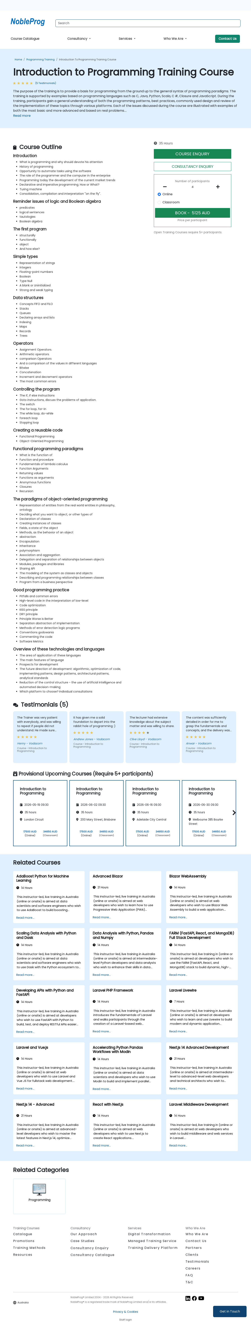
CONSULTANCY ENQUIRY (192, 166)
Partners (193, 1247)
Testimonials (197, 1261)
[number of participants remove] (166, 187)
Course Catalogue (25, 38)
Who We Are (174, 38)
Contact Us (227, 38)
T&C (189, 1282)
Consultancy (77, 38)
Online (167, 194)
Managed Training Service (152, 1241)
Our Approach (84, 1234)
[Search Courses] (148, 23)
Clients (192, 1254)
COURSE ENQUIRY (192, 154)
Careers (193, 1268)
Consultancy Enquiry (90, 1248)
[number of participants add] (219, 187)
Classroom (171, 202)
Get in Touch (230, 1311)
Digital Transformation (149, 1234)
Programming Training (40, 59)
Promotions (24, 1241)
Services (126, 38)
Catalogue (22, 1234)
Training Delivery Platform (153, 1247)
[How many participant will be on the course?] (192, 187)
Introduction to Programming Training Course (87, 59)
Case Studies (83, 1241)
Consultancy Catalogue (93, 1255)
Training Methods (29, 1247)
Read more (22, 115)
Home (18, 59)
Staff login (125, 1319)
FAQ (189, 1275)
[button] (233, 812)
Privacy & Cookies (125, 1312)
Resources (22, 1254)
